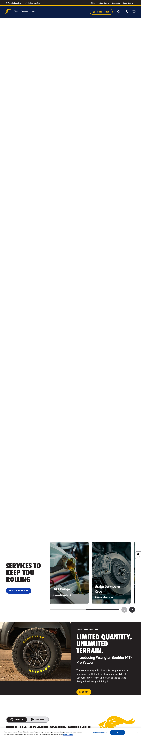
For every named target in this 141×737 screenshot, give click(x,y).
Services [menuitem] (24, 11)
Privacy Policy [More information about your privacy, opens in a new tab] (68, 734)
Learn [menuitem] (33, 11)
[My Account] (126, 12)
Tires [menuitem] (16, 11)
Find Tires (101, 11)
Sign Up (83, 692)
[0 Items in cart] (134, 12)
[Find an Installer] (35, 3)
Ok (118, 732)
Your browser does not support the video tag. (70, 276)
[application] (132, 610)
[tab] (16, 719)
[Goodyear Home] (8, 11)
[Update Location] (13, 3)
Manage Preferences (100, 732)
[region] (70, 732)
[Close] (137, 732)
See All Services (18, 590)
